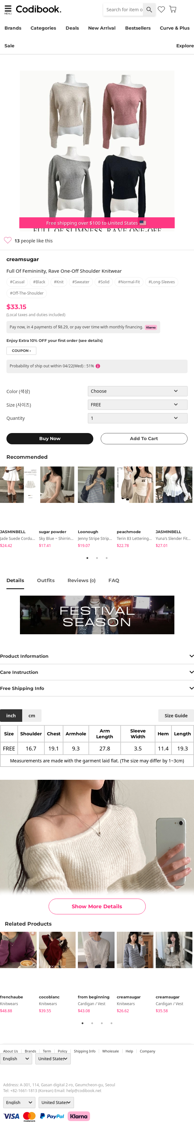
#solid (103, 282)
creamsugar (22, 259)
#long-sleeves (162, 282)
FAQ (113, 580)
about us (10, 1051)
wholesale (110, 1051)
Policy (62, 1051)
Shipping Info (85, 1051)
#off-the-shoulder (26, 293)
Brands (13, 28)
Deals (72, 28)
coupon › (21, 351)
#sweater (80, 282)
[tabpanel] (19, 508)
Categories (43, 28)
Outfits (46, 580)
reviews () (82, 580)
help (129, 1051)
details (15, 580)
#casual (17, 282)
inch (11, 715)
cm (31, 715)
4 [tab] (111, 1023)
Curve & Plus (174, 28)
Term (47, 1051)
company (147, 1051)
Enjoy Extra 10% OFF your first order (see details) (54, 340)
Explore (185, 46)
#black (39, 282)
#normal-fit (129, 282)
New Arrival (101, 28)
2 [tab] (97, 558)
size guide (176, 715)
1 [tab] (87, 558)
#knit (59, 282)
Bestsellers (138, 28)
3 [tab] (107, 558)
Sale (9, 46)
